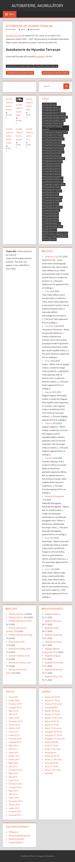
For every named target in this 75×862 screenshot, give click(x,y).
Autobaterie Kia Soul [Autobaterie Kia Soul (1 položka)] (50, 204)
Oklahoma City (51, 256)
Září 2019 (13, 714)
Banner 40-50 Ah (52, 711)
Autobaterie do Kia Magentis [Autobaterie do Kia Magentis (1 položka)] (53, 146)
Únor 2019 (13, 731)
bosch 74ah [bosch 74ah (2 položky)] (63, 233)
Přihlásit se (13, 832)
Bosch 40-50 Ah (52, 721)
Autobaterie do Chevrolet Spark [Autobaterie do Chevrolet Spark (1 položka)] (55, 133)
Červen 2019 (14, 724)
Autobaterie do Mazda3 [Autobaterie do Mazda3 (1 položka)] (52, 168)
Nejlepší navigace (52, 655)
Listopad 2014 (15, 787)
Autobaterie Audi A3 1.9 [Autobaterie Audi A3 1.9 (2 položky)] (51, 111)
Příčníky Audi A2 (16, 614)
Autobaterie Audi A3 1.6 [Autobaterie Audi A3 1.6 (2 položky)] (51, 107)
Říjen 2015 (13, 773)
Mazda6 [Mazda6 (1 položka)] (53, 240)
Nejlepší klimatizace (54, 669)
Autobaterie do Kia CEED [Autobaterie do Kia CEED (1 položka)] (52, 142)
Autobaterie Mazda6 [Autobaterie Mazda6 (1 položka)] (50, 220)
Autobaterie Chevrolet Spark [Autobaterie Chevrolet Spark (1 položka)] (54, 120)
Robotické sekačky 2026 (20, 648)
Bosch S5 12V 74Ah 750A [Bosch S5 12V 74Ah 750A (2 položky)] (51, 236)
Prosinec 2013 (15, 811)
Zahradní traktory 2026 (19, 655)
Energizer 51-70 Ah (53, 735)
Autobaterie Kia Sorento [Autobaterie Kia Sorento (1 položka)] (52, 201)
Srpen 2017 (14, 752)
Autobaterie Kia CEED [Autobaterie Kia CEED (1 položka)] (50, 194)
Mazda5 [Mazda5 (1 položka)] (46, 240)
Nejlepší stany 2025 (54, 676)
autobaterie (40, 56)
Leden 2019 (14, 735)
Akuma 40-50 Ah (52, 697)
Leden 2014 (14, 808)
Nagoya (48, 392)
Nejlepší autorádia (53, 641)
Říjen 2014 (13, 790)
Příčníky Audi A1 (16, 617)
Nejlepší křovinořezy (54, 662)
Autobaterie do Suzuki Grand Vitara (9, 136)
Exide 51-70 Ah (51, 745)
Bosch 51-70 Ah (52, 724)
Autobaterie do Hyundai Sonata (20, 73)
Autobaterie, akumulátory (37, 5)
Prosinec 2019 (15, 704)
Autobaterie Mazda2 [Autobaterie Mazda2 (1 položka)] (50, 214)
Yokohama (49, 326)
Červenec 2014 (15, 801)
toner (23, 29)
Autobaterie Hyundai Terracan (46, 66)
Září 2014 (13, 794)
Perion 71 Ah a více (53, 759)
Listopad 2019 (15, 707)
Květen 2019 (14, 728)
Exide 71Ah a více (52, 749)
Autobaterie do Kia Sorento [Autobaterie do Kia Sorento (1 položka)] (53, 152)
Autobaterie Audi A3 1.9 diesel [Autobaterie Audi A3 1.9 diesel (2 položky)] (54, 114)
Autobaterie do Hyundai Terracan (19, 66)
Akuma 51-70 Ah (52, 700)
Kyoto (47, 569)
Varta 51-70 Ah (51, 766)
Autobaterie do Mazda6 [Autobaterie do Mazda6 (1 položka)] (52, 175)
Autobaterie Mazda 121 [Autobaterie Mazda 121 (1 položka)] (51, 223)
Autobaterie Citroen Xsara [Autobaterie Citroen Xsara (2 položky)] (53, 124)
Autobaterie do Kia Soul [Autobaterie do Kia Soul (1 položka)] (52, 155)
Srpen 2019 (14, 717)
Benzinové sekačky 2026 (20, 662)
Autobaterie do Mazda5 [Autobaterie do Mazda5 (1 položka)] (52, 171)
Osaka (47, 360)
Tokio (47, 291)
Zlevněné (49, 773)
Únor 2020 (13, 697)
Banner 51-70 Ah (52, 714)
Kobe (47, 538)
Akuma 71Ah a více (53, 704)
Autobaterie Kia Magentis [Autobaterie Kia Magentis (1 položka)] (52, 197)
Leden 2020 (14, 700)
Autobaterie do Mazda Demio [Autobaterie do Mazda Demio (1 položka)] (54, 184)
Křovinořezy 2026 (17, 641)
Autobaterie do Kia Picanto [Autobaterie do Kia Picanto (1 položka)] (53, 149)
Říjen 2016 (13, 763)
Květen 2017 (14, 756)
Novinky (48, 251)
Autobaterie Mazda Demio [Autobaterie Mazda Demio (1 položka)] (52, 227)
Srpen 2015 (14, 780)
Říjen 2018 (13, 745)
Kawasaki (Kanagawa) (54, 496)
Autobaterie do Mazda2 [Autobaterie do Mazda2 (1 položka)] (52, 165)
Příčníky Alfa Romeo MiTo (20, 621)
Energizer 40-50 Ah (53, 731)
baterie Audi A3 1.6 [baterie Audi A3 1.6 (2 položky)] (49, 230)
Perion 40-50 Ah (52, 756)
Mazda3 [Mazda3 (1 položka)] (64, 236)
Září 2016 (13, 766)
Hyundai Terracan (14, 35)
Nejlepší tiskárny (52, 614)
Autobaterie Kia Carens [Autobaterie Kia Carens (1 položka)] (51, 188)
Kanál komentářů (16, 839)
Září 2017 (13, 749)
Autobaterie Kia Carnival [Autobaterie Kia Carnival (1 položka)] (52, 191)
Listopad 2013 (15, 815)
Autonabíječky (51, 707)
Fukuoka (48, 458)
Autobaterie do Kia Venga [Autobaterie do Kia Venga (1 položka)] (52, 162)
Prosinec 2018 (15, 738)
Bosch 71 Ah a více (53, 728)
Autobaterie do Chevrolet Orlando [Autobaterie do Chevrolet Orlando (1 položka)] (53, 128)
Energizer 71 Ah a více (55, 738)
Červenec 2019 (15, 721)
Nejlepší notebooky (53, 634)
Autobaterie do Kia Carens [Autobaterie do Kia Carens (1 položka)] (53, 136)
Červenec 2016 (15, 769)
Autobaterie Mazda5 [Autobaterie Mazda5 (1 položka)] (50, 217)
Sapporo (48, 423)
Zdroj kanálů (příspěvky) (19, 835)
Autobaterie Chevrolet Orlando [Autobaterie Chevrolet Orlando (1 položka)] (55, 117)
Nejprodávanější (53, 608)
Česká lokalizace (16, 842)
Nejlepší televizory (53, 621)
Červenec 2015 (15, 783)
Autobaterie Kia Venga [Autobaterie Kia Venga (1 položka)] (51, 210)
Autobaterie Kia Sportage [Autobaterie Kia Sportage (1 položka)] (52, 207)
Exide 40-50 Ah (51, 742)
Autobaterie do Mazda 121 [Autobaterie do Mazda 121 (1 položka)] (53, 178)
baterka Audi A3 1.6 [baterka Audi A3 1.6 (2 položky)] (50, 233)
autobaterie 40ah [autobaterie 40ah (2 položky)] (49, 104)
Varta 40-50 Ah (51, 763)
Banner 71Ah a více (53, 717)
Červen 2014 (14, 804)
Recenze (12, 608)
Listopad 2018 (15, 742)
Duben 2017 (14, 759)
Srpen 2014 (14, 797)
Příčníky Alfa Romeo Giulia (20, 634)
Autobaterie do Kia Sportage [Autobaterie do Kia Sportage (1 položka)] (53, 158)
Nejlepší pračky (52, 628)
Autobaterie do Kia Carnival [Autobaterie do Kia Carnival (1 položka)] (53, 139)
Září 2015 (13, 776)
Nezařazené (34, 29)
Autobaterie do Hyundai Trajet (55, 73)
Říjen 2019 (13, 711)
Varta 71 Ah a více (53, 769)
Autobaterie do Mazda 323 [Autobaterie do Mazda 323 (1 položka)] (53, 181)
